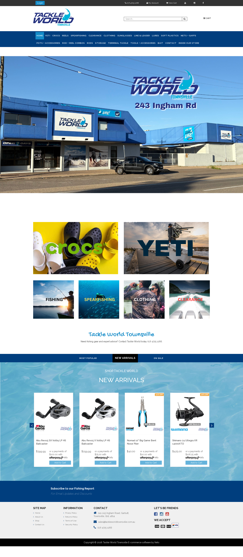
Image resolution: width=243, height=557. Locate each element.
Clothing (109, 35)
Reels (65, 35)
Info (66, 457)
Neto (157, 542)
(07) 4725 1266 (132, 3)
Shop (36, 521)
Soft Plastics (170, 35)
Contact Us (38, 524)
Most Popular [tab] (88, 358)
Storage (100, 43)
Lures (155, 35)
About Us (38, 517)
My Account (152, 3)
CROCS (56, 35)
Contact (171, 43)
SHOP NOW (122, 162)
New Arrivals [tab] (125, 358)
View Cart (171, 3)
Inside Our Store (189, 43)
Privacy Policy (70, 513)
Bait (160, 43)
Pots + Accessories (48, 43)
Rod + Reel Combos (73, 43)
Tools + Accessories (143, 43)
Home (40, 35)
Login (40, 3)
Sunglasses (124, 35)
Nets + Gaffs (188, 35)
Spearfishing (78, 35)
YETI (47, 35)
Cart (207, 18)
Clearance (95, 35)
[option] (53, 430)
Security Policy (70, 524)
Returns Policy (70, 517)
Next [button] (211, 425)
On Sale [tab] (158, 358)
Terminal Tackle (118, 43)
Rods (90, 43)
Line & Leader (142, 35)
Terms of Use (69, 521)
